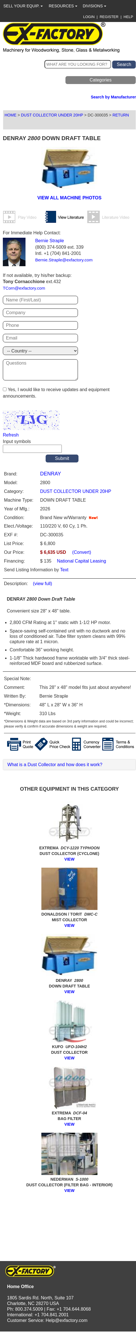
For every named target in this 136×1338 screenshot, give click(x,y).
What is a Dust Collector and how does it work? (54, 764)
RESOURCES (63, 6)
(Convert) (81, 552)
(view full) (42, 583)
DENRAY (50, 474)
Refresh (11, 435)
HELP (128, 17)
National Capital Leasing (81, 561)
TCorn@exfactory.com (24, 288)
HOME (10, 115)
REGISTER (109, 17)
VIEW (69, 859)
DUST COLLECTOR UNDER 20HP (52, 115)
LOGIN (88, 17)
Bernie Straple (49, 240)
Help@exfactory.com (67, 1320)
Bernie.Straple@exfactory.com (64, 259)
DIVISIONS (94, 6)
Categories (100, 80)
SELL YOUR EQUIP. (23, 6)
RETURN (120, 115)
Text (64, 569)
